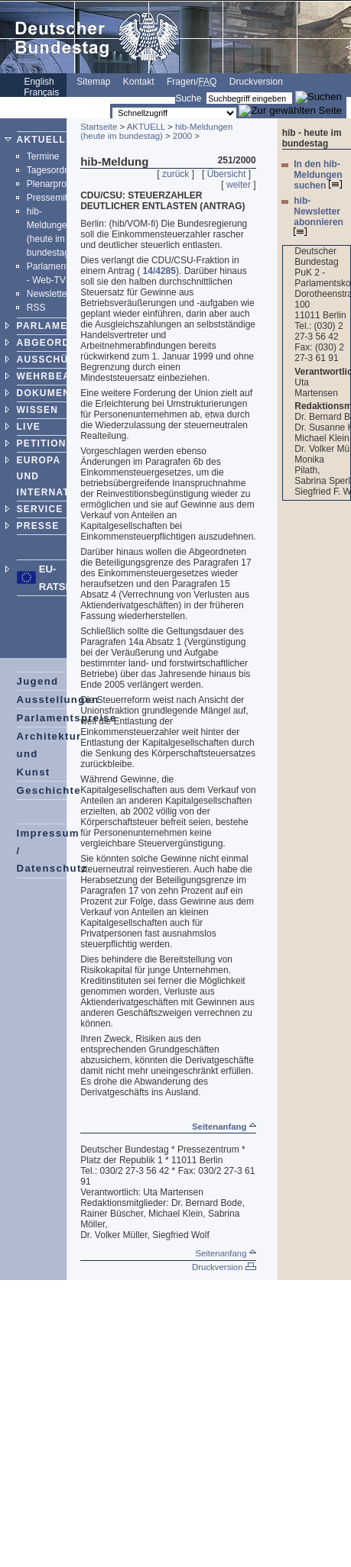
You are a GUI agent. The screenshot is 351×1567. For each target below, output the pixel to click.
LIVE (29, 426)
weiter (238, 184)
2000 (182, 135)
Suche (188, 98)
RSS (36, 307)
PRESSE (38, 526)
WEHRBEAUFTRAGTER (76, 376)
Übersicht (226, 174)
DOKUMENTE (50, 393)
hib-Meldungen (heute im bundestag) (156, 131)
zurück (175, 174)
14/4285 (159, 271)
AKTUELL (41, 139)
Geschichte (49, 790)
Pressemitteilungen (66, 197)
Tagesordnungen (61, 170)
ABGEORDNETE (58, 342)
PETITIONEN (49, 443)
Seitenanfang (224, 1126)
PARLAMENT (49, 326)
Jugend (38, 681)
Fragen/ (191, 81)
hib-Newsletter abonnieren (318, 215)
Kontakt (138, 81)
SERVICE (40, 509)
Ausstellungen (58, 699)
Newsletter (48, 294)
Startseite (98, 126)
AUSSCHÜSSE (53, 359)
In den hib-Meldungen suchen (318, 175)
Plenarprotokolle (60, 184)
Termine (43, 156)
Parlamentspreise (67, 718)
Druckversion (256, 81)
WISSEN (38, 410)
